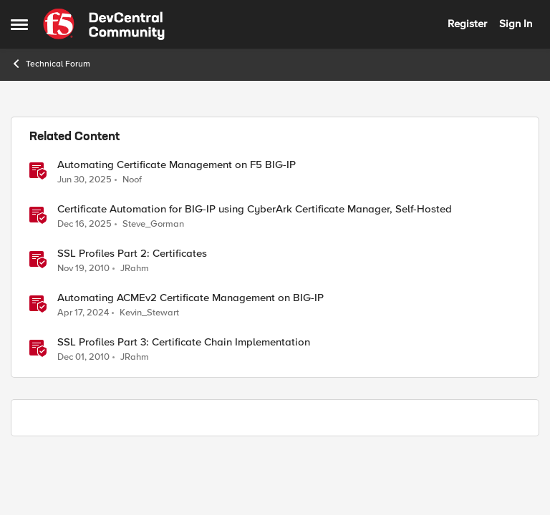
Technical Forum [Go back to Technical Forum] (50, 63)
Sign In (515, 23)
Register (467, 23)
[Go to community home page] (104, 24)
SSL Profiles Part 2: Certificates (132, 253)
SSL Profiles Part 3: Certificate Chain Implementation (183, 342)
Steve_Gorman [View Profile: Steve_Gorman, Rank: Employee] (153, 224)
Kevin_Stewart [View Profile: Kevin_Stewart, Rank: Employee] (149, 313)
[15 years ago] (83, 269)
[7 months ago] (84, 224)
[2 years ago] (83, 313)
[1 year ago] (84, 179)
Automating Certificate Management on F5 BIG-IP (176, 165)
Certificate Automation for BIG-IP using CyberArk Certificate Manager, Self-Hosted (254, 209)
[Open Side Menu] (19, 24)
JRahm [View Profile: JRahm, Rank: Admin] (134, 268)
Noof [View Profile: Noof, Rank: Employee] (132, 179)
